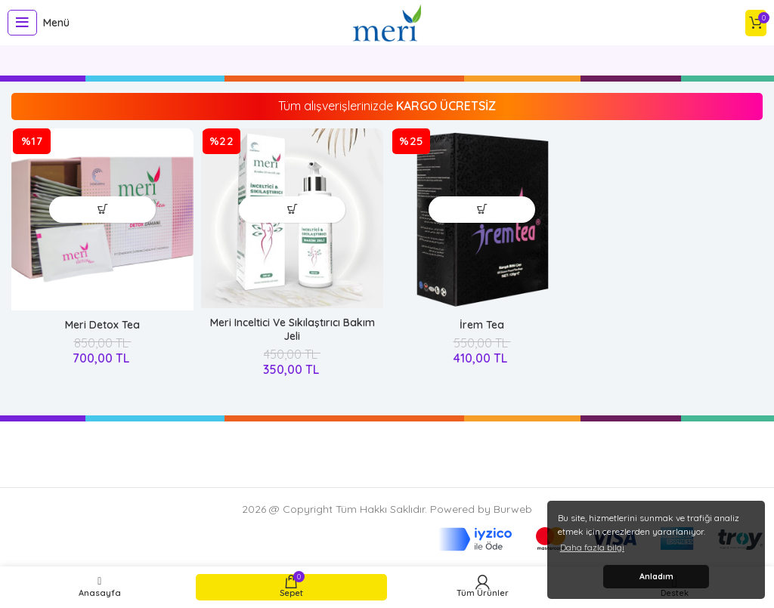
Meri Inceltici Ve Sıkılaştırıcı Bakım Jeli (292, 329)
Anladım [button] (656, 576)
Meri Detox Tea (102, 325)
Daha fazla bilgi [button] (592, 547)
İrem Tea (482, 325)
